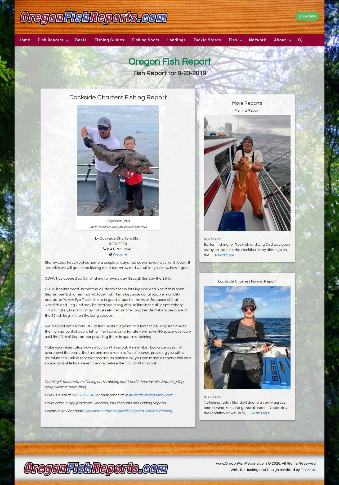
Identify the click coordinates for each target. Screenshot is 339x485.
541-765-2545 (83, 395)
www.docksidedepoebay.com (148, 395)
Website (120, 254)
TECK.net (308, 470)
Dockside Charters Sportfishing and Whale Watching (128, 411)
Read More (224, 255)
